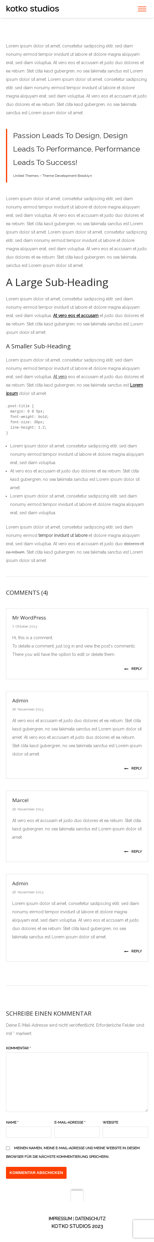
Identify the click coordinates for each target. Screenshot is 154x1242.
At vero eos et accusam (75, 315)
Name (12, 1122)
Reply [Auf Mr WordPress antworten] (133, 669)
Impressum (60, 1218)
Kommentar (18, 1048)
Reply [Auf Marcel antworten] (133, 851)
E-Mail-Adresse (69, 1122)
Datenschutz (90, 1218)
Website (110, 1122)
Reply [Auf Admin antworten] (133, 768)
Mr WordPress (29, 617)
